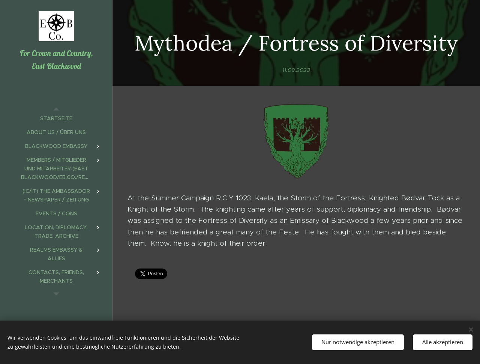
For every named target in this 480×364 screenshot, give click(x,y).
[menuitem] (56, 118)
